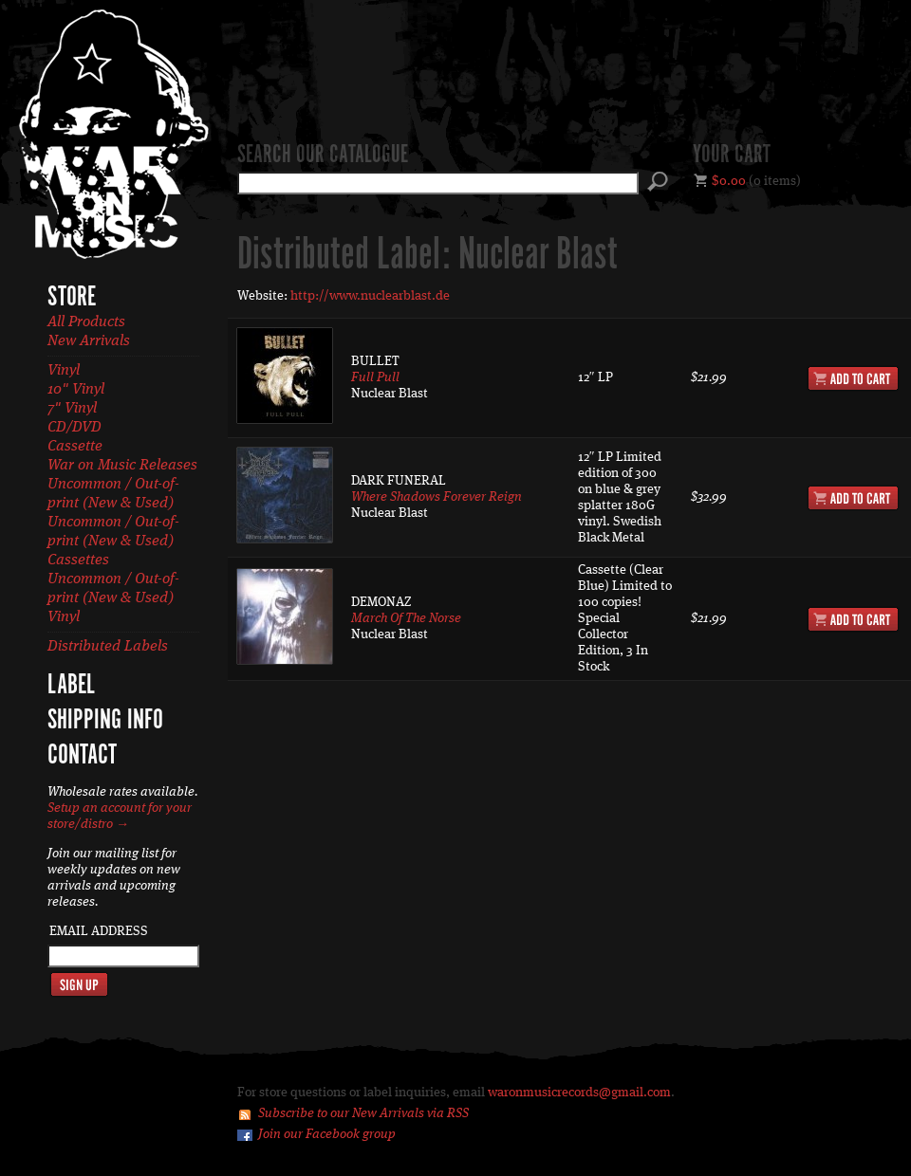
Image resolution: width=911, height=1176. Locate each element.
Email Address (98, 931)
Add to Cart (853, 378)
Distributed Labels (107, 646)
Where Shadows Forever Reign (436, 497)
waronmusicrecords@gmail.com (579, 1092)
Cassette (74, 446)
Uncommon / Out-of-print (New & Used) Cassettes (113, 541)
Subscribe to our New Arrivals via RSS (363, 1113)
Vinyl (63, 370)
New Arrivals (88, 341)
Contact (82, 756)
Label (71, 686)
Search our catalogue (322, 155)
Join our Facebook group (327, 1134)
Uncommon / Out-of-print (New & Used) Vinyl (113, 598)
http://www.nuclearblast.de (370, 296)
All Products (86, 322)
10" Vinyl (75, 389)
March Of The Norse (406, 618)
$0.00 (729, 181)
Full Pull (375, 377)
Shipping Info (105, 721)
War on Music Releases (122, 465)
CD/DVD (74, 427)
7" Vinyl (72, 408)
